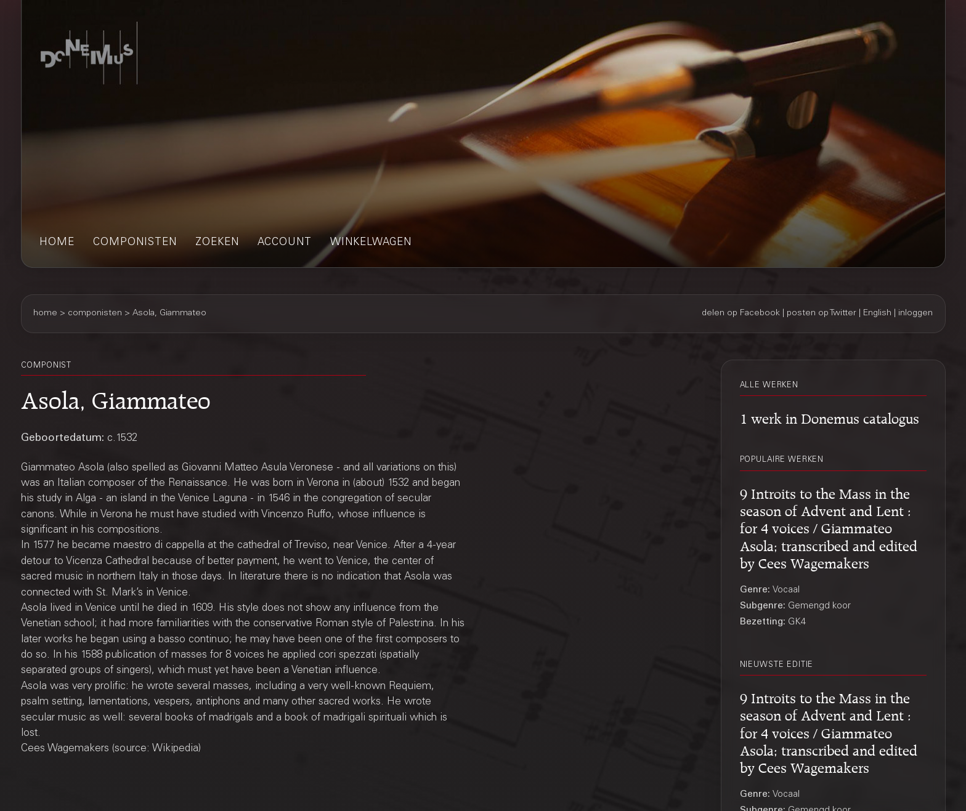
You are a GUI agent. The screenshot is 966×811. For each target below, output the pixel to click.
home (57, 243)
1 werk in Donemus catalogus (829, 417)
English (877, 313)
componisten (135, 243)
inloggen (915, 313)
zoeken (217, 243)
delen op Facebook (741, 313)
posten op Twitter (821, 313)
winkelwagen (371, 243)
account (285, 243)
